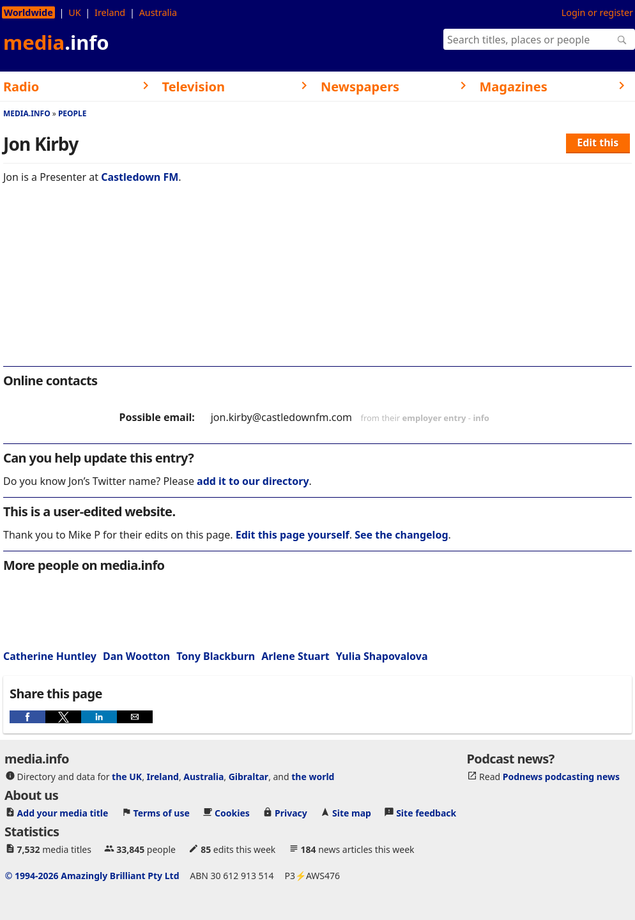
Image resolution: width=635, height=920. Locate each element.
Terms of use (162, 813)
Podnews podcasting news (561, 776)
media (56, 42)
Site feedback (426, 813)
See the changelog (401, 535)
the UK (127, 776)
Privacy (291, 813)
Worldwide (28, 12)
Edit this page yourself (292, 535)
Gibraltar (248, 776)
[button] (27, 716)
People (72, 113)
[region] (317, 284)
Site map (351, 813)
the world (312, 776)
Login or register (597, 12)
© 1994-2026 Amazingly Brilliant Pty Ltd (92, 876)
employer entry (434, 418)
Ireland (110, 12)
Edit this (597, 142)
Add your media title (63, 813)
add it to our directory (253, 481)
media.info (26, 113)
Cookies (232, 813)
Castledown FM (139, 177)
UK (74, 12)
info (481, 418)
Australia (158, 12)
